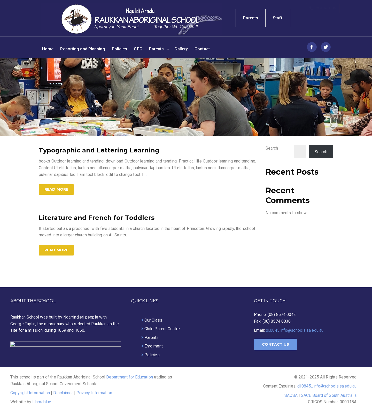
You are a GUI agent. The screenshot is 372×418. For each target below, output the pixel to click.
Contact (202, 49)
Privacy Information (94, 392)
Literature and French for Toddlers (96, 217)
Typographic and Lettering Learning (99, 150)
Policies (119, 49)
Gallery (181, 49)
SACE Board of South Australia (329, 395)
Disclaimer (63, 392)
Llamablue (41, 401)
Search (272, 148)
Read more (56, 189)
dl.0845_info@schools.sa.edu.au (327, 386)
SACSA (291, 395)
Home (47, 49)
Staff (278, 18)
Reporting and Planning (82, 49)
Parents (250, 18)
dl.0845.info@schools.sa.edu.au (294, 330)
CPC (138, 49)
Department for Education (130, 377)
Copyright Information (30, 392)
